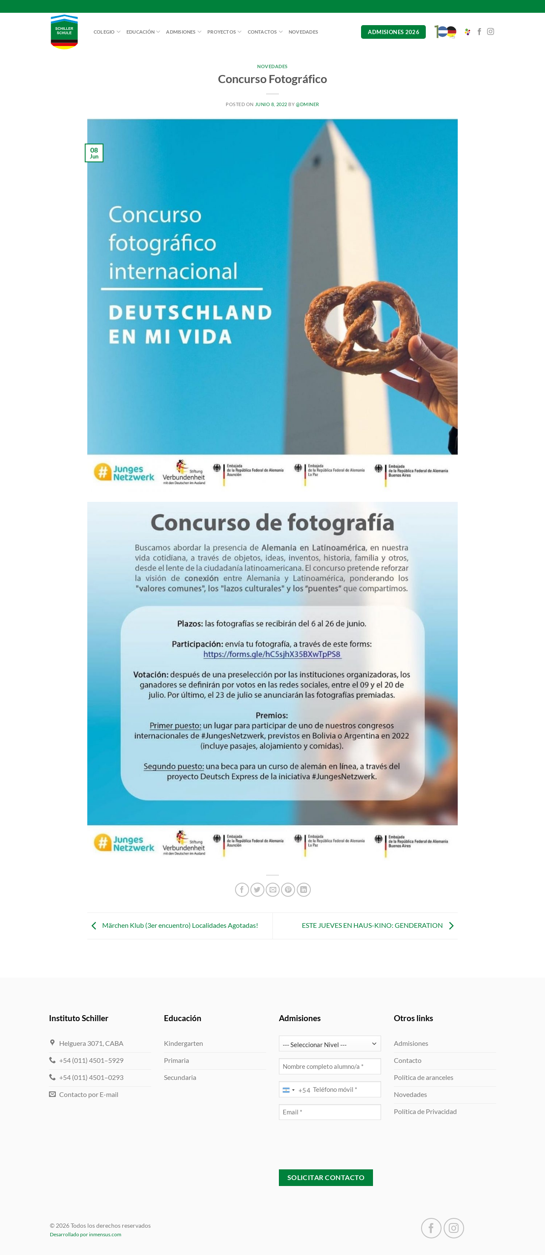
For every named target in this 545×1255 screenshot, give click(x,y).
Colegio (107, 32)
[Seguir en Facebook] (479, 32)
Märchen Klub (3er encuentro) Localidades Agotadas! (172, 925)
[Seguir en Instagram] (490, 32)
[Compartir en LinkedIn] (304, 890)
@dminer (307, 104)
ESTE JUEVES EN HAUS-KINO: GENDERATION (380, 925)
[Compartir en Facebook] (242, 890)
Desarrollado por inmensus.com (85, 1234)
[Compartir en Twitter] (257, 890)
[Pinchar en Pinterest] (288, 890)
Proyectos (224, 32)
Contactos (265, 32)
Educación (143, 32)
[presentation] (343, 1143)
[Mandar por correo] (273, 890)
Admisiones (183, 32)
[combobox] (294, 1090)
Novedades (303, 32)
